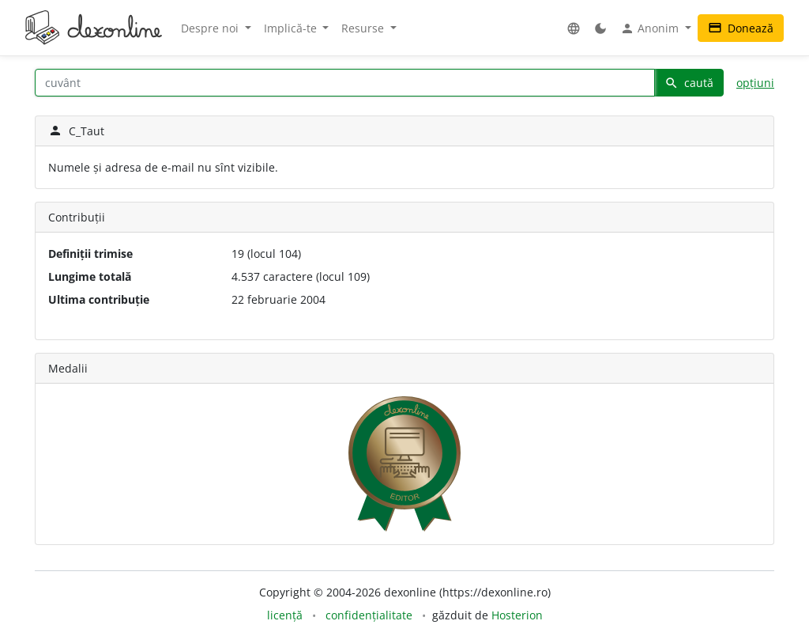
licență (285, 615)
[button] (573, 28)
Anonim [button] (651, 28)
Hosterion (517, 615)
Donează (740, 28)
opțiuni (755, 82)
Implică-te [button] (292, 28)
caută (688, 82)
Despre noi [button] (211, 28)
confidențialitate (368, 615)
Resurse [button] (364, 28)
